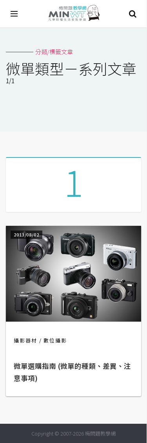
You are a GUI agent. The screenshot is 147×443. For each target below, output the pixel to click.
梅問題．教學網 (73, 14)
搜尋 (132, 13)
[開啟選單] (14, 13)
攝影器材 (25, 340)
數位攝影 (55, 340)
